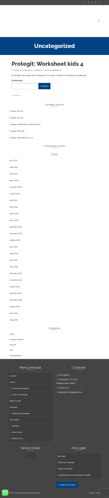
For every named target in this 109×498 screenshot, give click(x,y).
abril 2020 (14, 260)
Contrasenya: (25, 84)
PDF (11, 350)
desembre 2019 (16, 273)
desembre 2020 (16, 227)
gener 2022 (14, 180)
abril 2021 (14, 200)
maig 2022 (14, 167)
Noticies (13, 345)
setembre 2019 (16, 293)
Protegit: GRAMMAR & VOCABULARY (25, 124)
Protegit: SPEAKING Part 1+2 (21, 138)
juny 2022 (13, 160)
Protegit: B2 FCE (16, 111)
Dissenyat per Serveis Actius (32, 493)
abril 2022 (14, 174)
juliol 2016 (14, 313)
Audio (12, 334)
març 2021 (14, 207)
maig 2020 (14, 253)
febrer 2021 (14, 214)
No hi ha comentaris (53, 70)
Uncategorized (16, 95)
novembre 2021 (16, 187)
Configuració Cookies (67, 485)
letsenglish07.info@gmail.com (69, 392)
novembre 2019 (16, 280)
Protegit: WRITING (17, 131)
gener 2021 (14, 220)
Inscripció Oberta (16, 339)
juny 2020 (13, 247)
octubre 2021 (15, 194)
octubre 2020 (15, 240)
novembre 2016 (16, 300)
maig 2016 (14, 320)
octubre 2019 (15, 287)
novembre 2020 (16, 234)
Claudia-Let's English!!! (22, 70)
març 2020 (14, 267)
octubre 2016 (15, 307)
